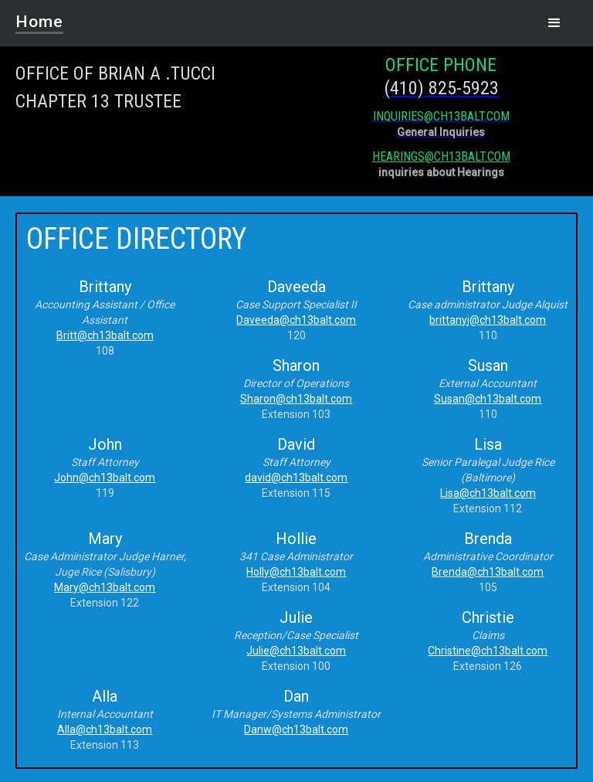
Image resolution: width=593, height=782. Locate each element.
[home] (49, 17)
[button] (554, 23)
